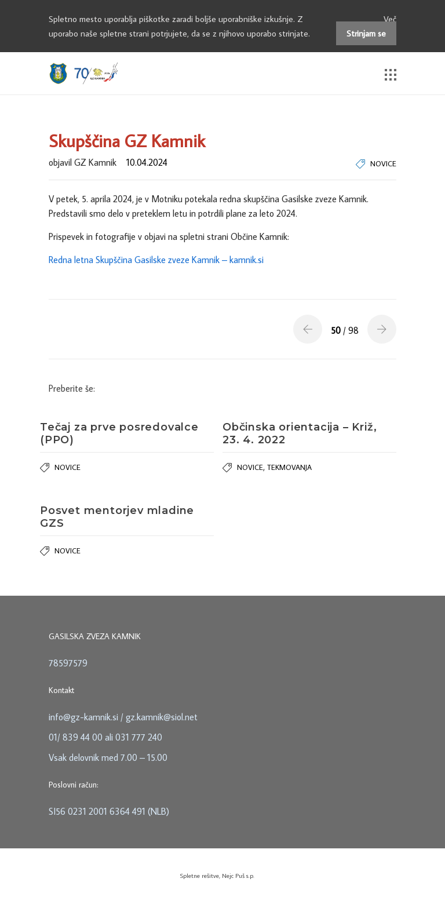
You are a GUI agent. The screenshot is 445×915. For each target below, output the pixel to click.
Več (390, 18)
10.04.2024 (146, 162)
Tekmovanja (289, 467)
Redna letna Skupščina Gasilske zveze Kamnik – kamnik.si (156, 259)
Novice (383, 163)
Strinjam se (366, 33)
